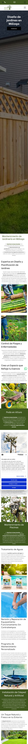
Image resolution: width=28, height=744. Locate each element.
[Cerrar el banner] (26, 454)
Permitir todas (14, 480)
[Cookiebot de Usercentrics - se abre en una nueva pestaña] (17, 455)
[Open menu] (25, 2)
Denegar (14, 487)
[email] (14, 2)
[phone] (5, 2)
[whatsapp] (26, 372)
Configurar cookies (14, 483)
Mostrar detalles (20, 476)
